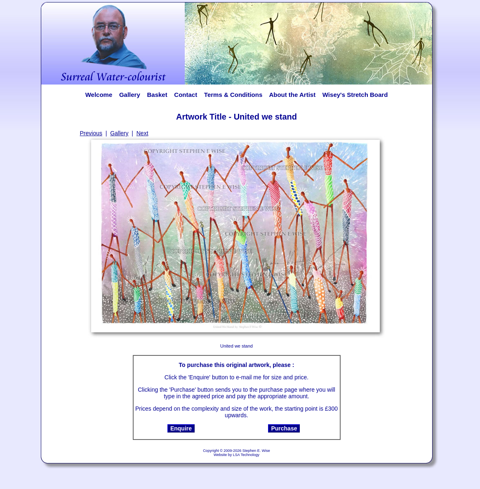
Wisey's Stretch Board (355, 94)
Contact (185, 94)
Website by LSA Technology (236, 455)
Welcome (99, 94)
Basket (157, 94)
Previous (91, 133)
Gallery (129, 94)
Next (142, 133)
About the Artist (294, 94)
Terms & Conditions (233, 94)
